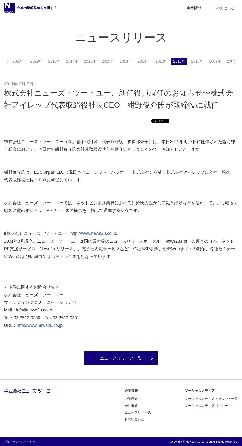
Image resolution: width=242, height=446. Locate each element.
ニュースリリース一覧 (121, 358)
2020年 (19, 61)
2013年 (144, 61)
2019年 (36, 61)
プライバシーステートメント (22, 441)
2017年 (72, 61)
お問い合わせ (224, 8)
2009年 (215, 61)
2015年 (108, 61)
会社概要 (131, 405)
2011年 (179, 61)
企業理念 (131, 399)
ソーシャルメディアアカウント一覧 (211, 399)
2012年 (162, 61)
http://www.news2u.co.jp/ (93, 233)
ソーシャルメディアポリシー (206, 405)
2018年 (54, 61)
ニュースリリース (138, 412)
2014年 (126, 61)
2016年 (90, 61)
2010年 (197, 61)
